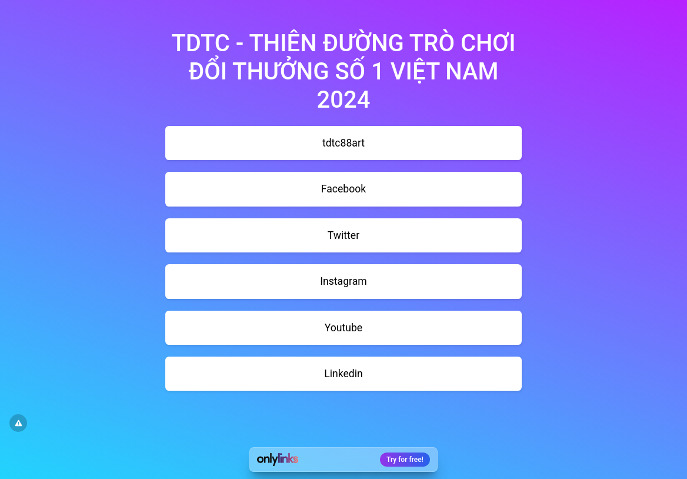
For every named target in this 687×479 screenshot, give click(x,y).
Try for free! (404, 459)
